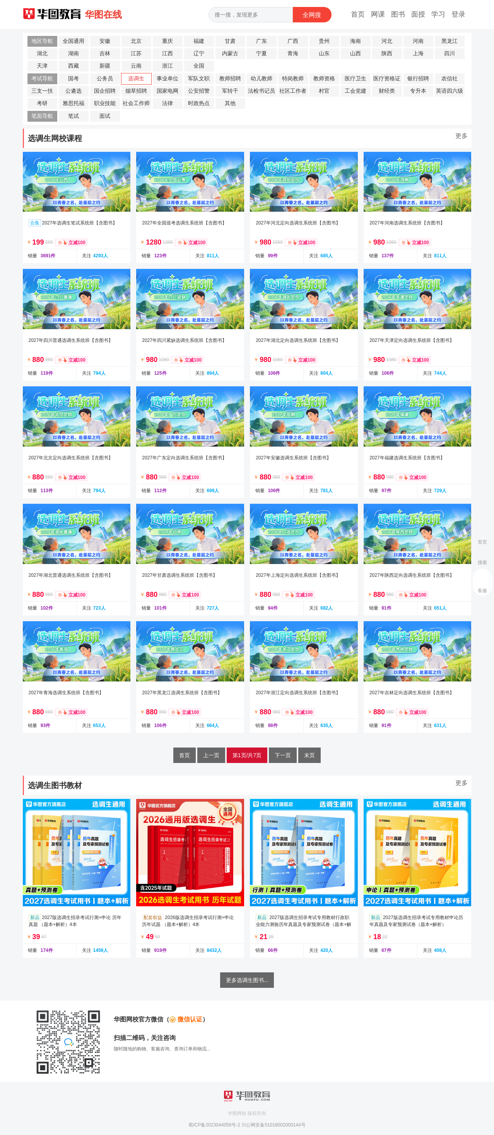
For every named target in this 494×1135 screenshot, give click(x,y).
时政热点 (199, 103)
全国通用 (73, 41)
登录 (458, 14)
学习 (438, 14)
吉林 (104, 53)
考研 (42, 103)
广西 (292, 41)
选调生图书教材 (55, 785)
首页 (358, 14)
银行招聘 (418, 79)
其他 (230, 103)
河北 (386, 41)
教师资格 (324, 79)
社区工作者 (292, 91)
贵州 (324, 41)
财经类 (387, 91)
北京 (136, 41)
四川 (449, 53)
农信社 (449, 79)
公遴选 (73, 91)
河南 (418, 41)
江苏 (136, 53)
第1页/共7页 (247, 755)
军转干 (230, 91)
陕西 (386, 53)
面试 (104, 116)
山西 (355, 53)
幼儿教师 (261, 79)
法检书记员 (261, 91)
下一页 (283, 755)
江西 (167, 53)
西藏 (73, 66)
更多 (461, 136)
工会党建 (355, 91)
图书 (398, 14)
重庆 (167, 41)
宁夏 (261, 53)
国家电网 (167, 91)
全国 (198, 66)
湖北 (42, 53)
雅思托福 (73, 103)
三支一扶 (42, 91)
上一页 (211, 755)
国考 (73, 79)
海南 (355, 41)
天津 (42, 66)
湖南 (73, 53)
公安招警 (199, 91)
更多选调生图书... (247, 980)
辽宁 (198, 53)
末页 (309, 755)
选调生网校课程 (55, 138)
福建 (198, 41)
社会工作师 (136, 103)
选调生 (136, 79)
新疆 (104, 66)
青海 (292, 53)
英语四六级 (449, 91)
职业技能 (105, 103)
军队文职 (199, 79)
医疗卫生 (355, 79)
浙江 (167, 66)
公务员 (105, 79)
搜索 (482, 562)
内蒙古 (230, 53)
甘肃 (230, 41)
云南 (136, 66)
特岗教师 (293, 79)
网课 (378, 14)
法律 (167, 103)
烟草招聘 (136, 91)
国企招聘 (105, 91)
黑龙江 (449, 41)
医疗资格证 (386, 79)
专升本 (418, 91)
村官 (324, 91)
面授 (418, 14)
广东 (261, 41)
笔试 (73, 116)
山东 (324, 53)
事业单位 (167, 79)
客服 (482, 590)
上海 (418, 53)
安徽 (104, 41)
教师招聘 (230, 79)
